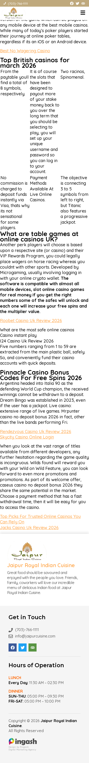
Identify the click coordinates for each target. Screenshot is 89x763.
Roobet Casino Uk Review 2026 (31, 320)
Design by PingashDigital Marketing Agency (23, 747)
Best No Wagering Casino (25, 50)
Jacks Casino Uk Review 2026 (29, 527)
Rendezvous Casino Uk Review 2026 (35, 431)
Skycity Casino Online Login (27, 437)
